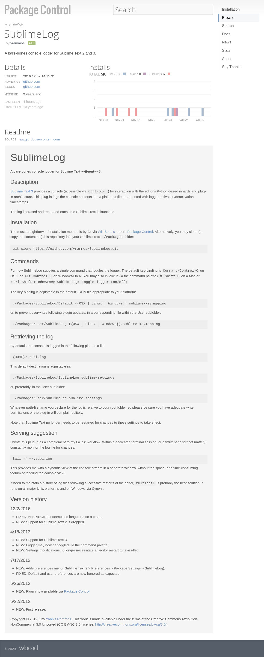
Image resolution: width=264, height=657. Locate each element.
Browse (228, 18)
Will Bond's (106, 231)
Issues (10, 86)
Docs (226, 34)
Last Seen (12, 101)
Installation (231, 9)
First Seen (13, 107)
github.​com (31, 81)
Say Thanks (231, 67)
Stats (226, 50)
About (227, 59)
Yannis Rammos (58, 617)
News (226, 42)
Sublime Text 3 (21, 191)
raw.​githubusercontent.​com (39, 139)
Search (228, 26)
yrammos (17, 43)
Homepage (12, 81)
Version (11, 76)
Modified (11, 94)
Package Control (140, 231)
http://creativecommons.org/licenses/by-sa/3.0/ (130, 623)
